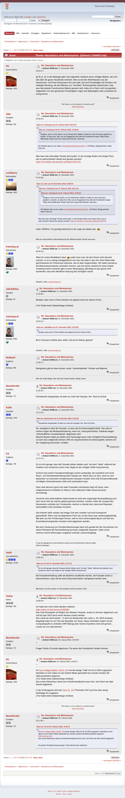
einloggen (28, 17)
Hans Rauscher (78, 107)
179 (30, 50)
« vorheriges (107, 46)
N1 (7, 66)
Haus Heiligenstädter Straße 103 (53, 670)
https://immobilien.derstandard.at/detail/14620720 (58, 162)
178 (26, 50)
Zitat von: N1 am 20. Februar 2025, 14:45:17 (53, 727)
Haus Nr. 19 (67, 690)
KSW (9, 407)
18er (8, 114)
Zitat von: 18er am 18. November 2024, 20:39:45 (54, 184)
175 (15, 50)
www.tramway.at (54, 282)
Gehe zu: (98, 773)
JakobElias (12, 289)
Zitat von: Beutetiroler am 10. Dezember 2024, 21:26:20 (57, 418)
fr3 (7, 453)
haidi (9, 552)
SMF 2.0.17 (52, 791)
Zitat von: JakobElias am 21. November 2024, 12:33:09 (57, 327)
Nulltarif (10, 357)
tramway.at (12, 246)
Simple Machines (73, 791)
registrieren (41, 17)
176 (18, 50)
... (12, 50)
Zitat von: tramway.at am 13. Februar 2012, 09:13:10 (56, 125)
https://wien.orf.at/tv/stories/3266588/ (52, 610)
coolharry (11, 172)
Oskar (9, 596)
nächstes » (117, 46)
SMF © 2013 (62, 791)
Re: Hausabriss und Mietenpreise (57, 65)
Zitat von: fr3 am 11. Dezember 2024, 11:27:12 (54, 563)
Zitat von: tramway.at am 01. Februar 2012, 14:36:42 (59, 130)
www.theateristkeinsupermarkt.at (74, 146)
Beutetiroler (13, 385)
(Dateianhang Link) (45, 736)
